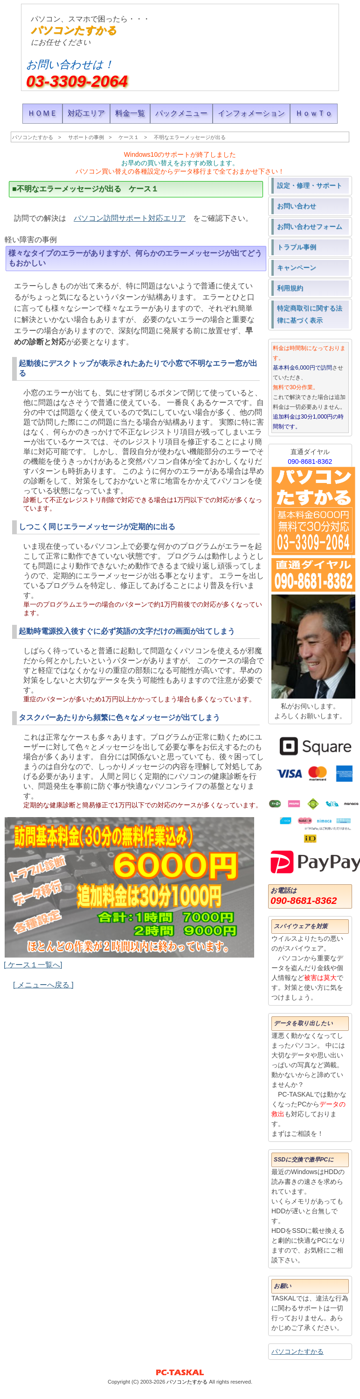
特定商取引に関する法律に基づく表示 (309, 314)
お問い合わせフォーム (309, 226)
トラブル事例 (296, 247)
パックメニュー (181, 113)
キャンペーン (296, 267)
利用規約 (290, 288)
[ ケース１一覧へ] (33, 965)
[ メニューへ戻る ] (43, 985)
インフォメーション (251, 113)
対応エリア (86, 113)
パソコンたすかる (74, 30)
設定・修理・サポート (309, 185)
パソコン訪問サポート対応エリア (130, 218)
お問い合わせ (296, 206)
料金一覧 (130, 113)
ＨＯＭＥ (42, 113)
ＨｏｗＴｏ (313, 113)
